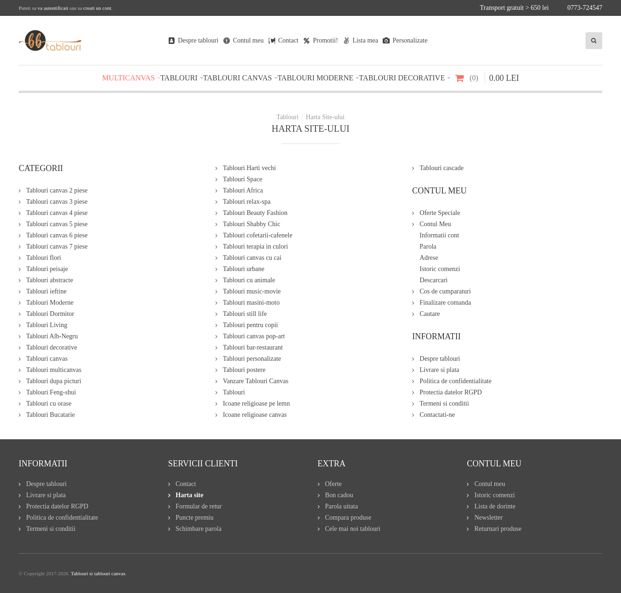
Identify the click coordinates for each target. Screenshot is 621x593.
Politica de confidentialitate (456, 381)
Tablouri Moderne (49, 302)
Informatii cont (439, 235)
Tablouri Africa (243, 190)
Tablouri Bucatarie (50, 414)
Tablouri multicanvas (53, 369)
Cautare (430, 313)
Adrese (429, 257)
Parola (428, 246)
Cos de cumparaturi (445, 291)
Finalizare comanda (445, 302)
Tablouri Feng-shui (51, 392)
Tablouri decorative (51, 347)
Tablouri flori (43, 257)
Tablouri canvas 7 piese (57, 246)
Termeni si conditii (444, 403)
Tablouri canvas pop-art (254, 336)
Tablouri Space (242, 179)
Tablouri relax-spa (247, 201)
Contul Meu (435, 224)
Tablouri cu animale (249, 280)
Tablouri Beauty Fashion (255, 212)
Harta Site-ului (325, 117)
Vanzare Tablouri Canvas (255, 381)
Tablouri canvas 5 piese (57, 224)
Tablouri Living (46, 325)
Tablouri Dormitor (50, 313)
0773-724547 (584, 7)
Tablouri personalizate (252, 358)
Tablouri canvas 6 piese (57, 235)
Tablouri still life (245, 313)
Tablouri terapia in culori (255, 246)
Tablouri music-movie (252, 291)
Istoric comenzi (440, 268)
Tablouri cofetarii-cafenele (258, 235)
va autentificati (52, 8)
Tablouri (234, 392)
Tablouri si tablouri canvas (98, 573)
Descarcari (434, 280)
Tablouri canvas (47, 358)
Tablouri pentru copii (250, 325)
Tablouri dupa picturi (53, 381)
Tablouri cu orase (48, 403)
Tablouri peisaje (47, 268)
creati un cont (97, 8)
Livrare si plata (439, 369)
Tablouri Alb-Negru (52, 336)
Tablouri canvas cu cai (252, 257)
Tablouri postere (244, 369)
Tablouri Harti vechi (249, 167)
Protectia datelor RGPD (451, 392)
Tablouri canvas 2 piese (57, 190)
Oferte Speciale (440, 212)
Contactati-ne (437, 414)
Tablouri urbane (243, 268)
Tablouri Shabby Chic (251, 224)
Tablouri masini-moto (251, 302)
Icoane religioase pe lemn (256, 403)
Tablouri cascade (442, 167)
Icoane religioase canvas (255, 414)
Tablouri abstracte (49, 280)
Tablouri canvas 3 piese (57, 201)
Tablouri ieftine (46, 291)
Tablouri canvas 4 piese (57, 212)
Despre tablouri (440, 358)
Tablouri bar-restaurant (253, 347)
